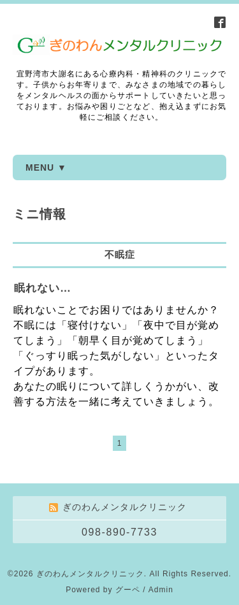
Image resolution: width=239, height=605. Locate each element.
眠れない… (42, 288)
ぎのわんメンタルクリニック (90, 573)
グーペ (127, 589)
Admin (160, 589)
